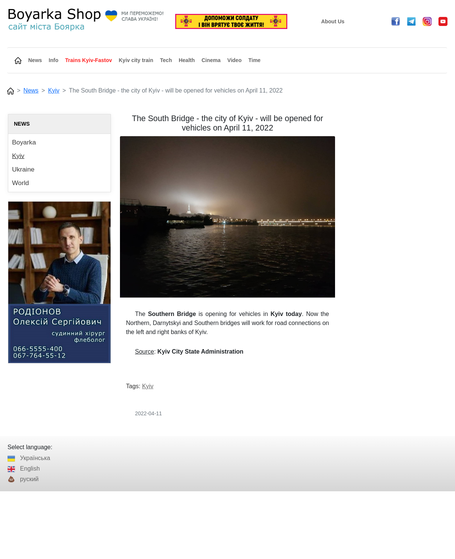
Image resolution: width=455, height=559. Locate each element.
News (30, 90)
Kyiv (53, 90)
